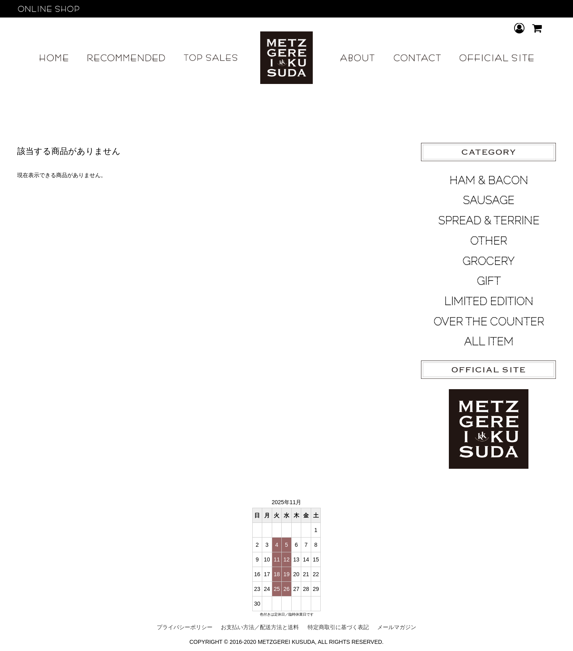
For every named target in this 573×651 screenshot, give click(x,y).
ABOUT (357, 58)
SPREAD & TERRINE (488, 220)
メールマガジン (396, 627)
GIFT (489, 281)
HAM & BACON (488, 180)
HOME (53, 58)
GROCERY (488, 261)
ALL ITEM (488, 341)
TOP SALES (211, 58)
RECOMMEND (126, 58)
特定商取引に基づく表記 (338, 627)
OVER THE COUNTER (488, 321)
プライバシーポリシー (184, 627)
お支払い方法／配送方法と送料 (260, 627)
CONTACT (417, 58)
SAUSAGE (488, 200)
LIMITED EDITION (488, 301)
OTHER (488, 240)
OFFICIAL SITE (496, 58)
